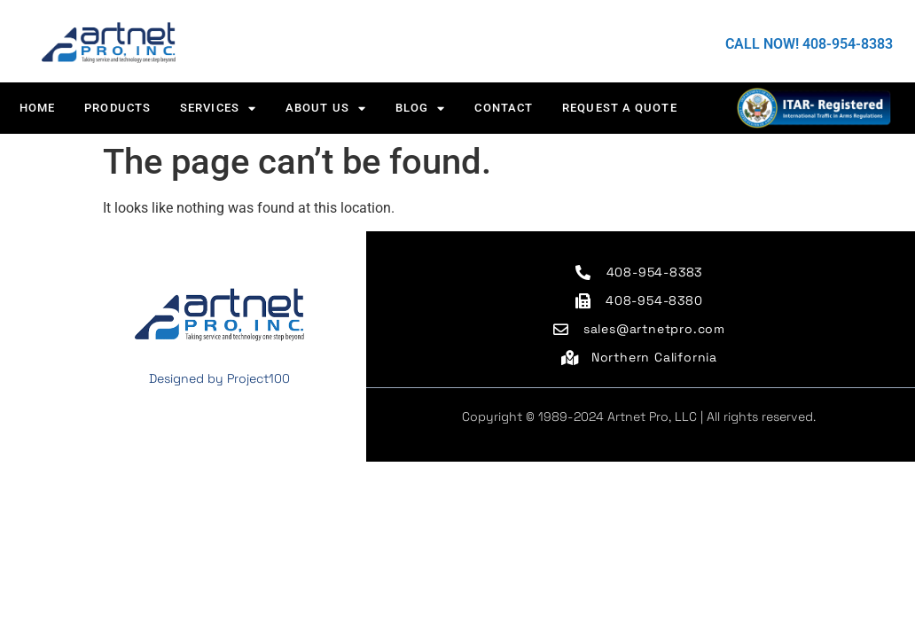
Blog (420, 108)
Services (218, 108)
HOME (37, 107)
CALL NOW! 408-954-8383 (809, 43)
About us (325, 108)
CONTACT (503, 107)
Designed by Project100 (219, 378)
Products (117, 107)
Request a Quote (619, 107)
